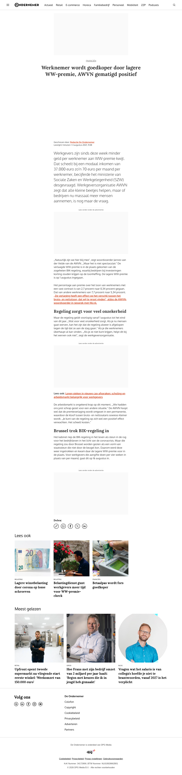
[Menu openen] (8, 5)
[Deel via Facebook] (70, 526)
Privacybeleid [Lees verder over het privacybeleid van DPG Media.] (78, 759)
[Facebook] (28, 704)
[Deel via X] (77, 526)
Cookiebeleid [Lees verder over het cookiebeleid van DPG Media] (65, 759)
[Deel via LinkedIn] (84, 526)
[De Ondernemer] (27, 5)
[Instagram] (34, 704)
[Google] (16, 704)
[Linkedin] (22, 704)
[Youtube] (40, 704)
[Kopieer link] (56, 526)
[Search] (174, 5)
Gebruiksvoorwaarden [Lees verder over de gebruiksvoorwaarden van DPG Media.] (113, 759)
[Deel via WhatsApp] (63, 526)
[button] (93, 759)
